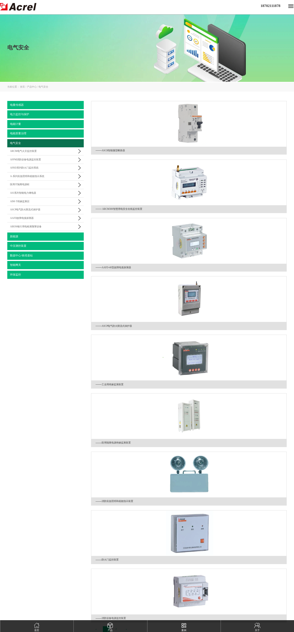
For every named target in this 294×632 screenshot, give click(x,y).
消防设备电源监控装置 (111, 618)
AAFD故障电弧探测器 (22, 218)
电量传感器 (17, 104)
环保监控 (15, 274)
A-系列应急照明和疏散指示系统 (27, 176)
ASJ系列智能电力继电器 (23, 193)
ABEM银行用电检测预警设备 (25, 226)
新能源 (14, 236)
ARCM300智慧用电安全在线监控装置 (119, 209)
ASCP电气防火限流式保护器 (25, 209)
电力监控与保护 (19, 114)
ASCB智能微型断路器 (110, 150)
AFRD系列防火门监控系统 (24, 167)
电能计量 (15, 123)
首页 (23, 86)
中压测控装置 (18, 245)
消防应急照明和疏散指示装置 (114, 501)
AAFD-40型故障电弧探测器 (113, 267)
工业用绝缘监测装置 (109, 384)
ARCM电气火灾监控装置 (23, 151)
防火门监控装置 (107, 559)
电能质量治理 (18, 133)
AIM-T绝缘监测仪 (19, 201)
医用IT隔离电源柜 (19, 184)
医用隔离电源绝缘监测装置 (113, 442)
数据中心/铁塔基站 (21, 255)
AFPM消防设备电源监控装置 (25, 159)
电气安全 (43, 86)
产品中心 (33, 86)
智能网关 (15, 264)
